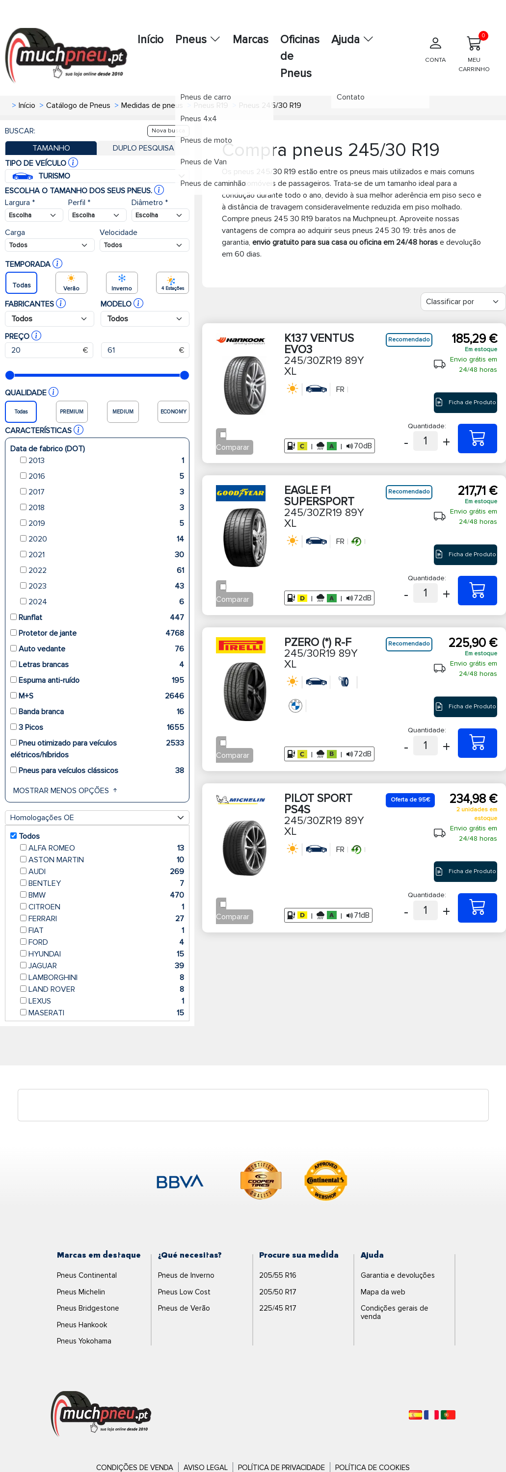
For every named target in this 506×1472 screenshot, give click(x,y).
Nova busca (168, 130)
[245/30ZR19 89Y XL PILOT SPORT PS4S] (477, 908)
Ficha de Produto (465, 402)
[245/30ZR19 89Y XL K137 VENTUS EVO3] (477, 438)
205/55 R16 (277, 1275)
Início (150, 40)
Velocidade (118, 232)
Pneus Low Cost (184, 1292)
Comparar (232, 447)
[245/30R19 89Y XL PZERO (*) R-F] (477, 743)
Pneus (198, 40)
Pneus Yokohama (84, 1341)
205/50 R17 (277, 1292)
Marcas (250, 40)
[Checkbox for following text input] (223, 435)
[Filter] (463, 301)
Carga (15, 232)
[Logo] (101, 1415)
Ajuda (352, 40)
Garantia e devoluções (398, 1275)
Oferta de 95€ (410, 799)
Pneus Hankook (82, 1324)
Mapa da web (383, 1292)
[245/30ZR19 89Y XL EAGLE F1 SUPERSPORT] (477, 590)
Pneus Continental (87, 1275)
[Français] (431, 1415)
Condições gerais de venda (394, 1312)
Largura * (20, 202)
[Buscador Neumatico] (34, 215)
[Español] (415, 1415)
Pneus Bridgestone (88, 1308)
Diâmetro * (150, 202)
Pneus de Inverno (186, 1275)
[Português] (448, 1415)
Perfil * (79, 202)
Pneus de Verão (184, 1308)
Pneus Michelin (81, 1292)
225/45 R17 (277, 1308)
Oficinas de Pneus (300, 56)
